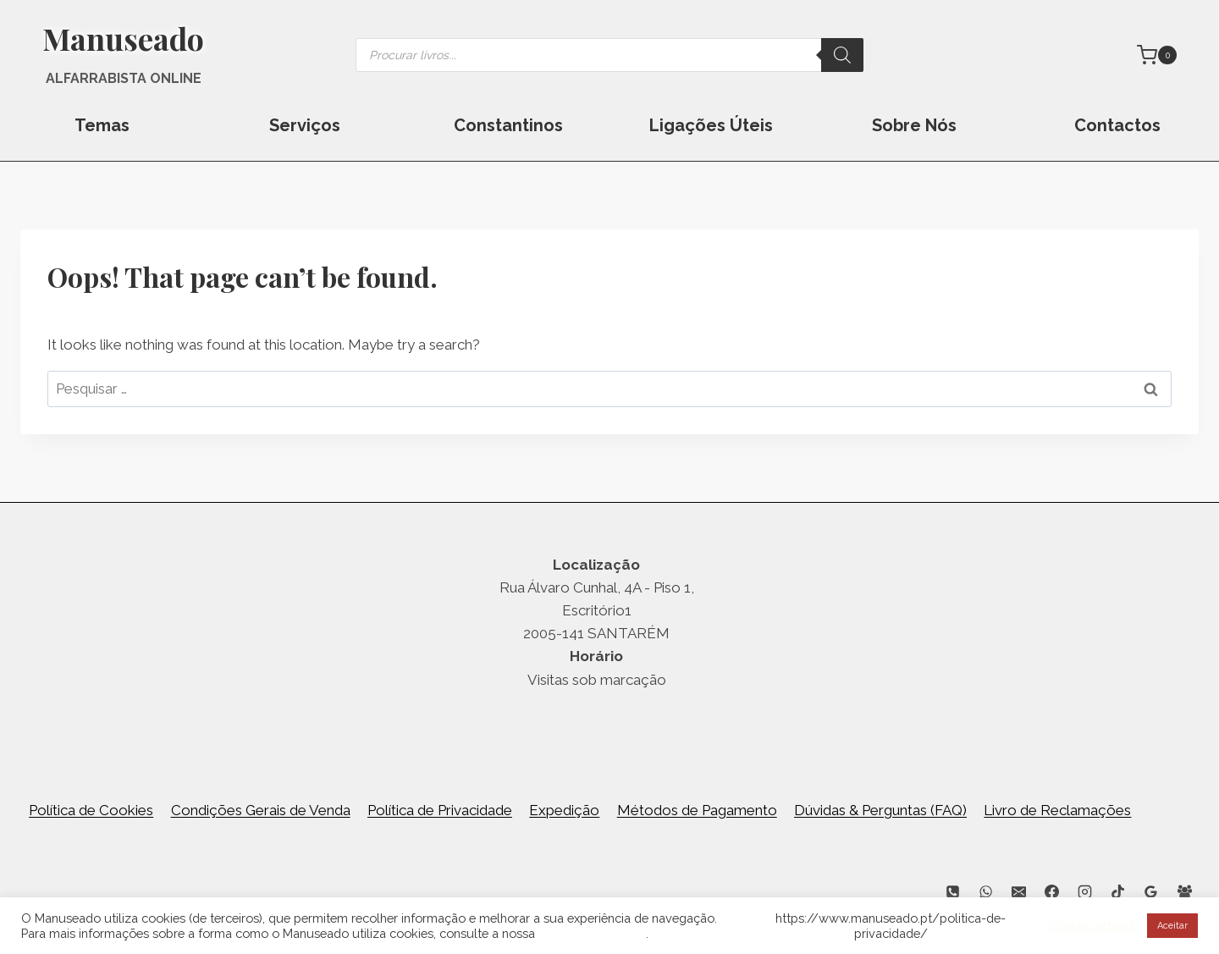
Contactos (1117, 125)
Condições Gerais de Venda (260, 810)
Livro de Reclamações (1057, 810)
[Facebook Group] (1184, 891)
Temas (102, 125)
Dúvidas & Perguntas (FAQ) (880, 810)
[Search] (842, 55)
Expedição (564, 810)
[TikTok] (1118, 891)
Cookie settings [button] (1090, 925)
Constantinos (508, 125)
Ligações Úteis (711, 125)
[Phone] (952, 891)
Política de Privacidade (439, 810)
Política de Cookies (91, 810)
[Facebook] (1052, 891)
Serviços (304, 125)
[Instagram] (1085, 891)
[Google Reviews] (1151, 891)
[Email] (1019, 891)
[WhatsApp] (985, 891)
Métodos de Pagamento (697, 810)
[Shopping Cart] (1157, 55)
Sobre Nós (914, 125)
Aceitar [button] (1172, 925)
